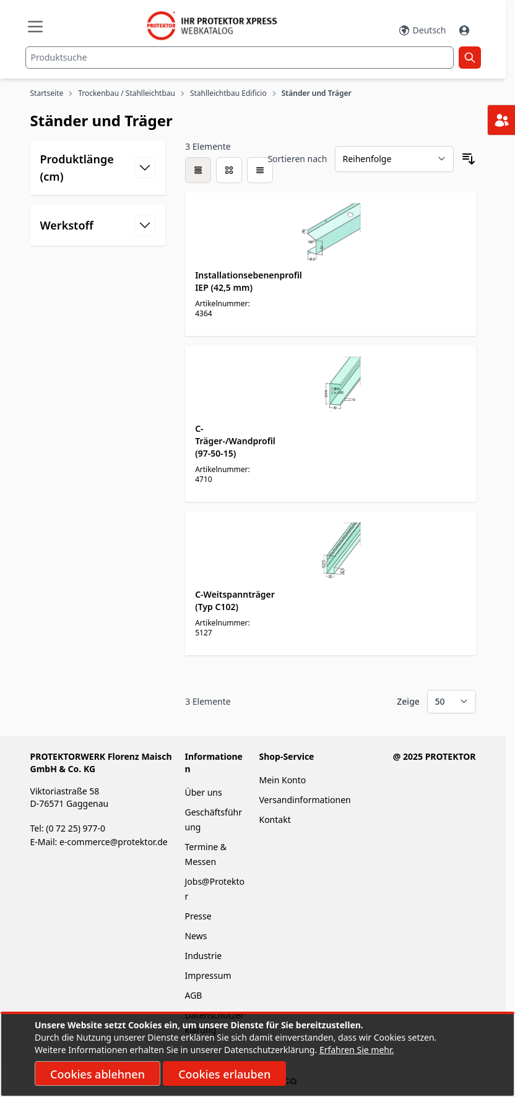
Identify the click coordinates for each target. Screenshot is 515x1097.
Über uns (204, 792)
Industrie (203, 955)
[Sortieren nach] (394, 159)
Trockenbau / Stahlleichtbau (126, 93)
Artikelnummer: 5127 (222, 627)
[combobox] (239, 57)
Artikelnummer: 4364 (222, 308)
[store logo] (217, 25)
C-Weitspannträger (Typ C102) (235, 600)
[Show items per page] (451, 701)
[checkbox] (198, 170)
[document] (257, 1055)
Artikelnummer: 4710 (222, 474)
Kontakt (274, 819)
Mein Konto (282, 780)
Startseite (47, 93)
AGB (193, 995)
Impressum (207, 975)
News (195, 936)
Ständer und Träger (317, 93)
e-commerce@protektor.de (113, 842)
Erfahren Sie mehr (355, 1050)
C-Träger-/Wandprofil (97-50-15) (235, 441)
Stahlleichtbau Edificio (228, 93)
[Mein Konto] (465, 30)
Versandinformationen (304, 800)
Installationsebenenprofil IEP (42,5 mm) (248, 281)
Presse (197, 916)
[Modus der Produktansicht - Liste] (229, 170)
